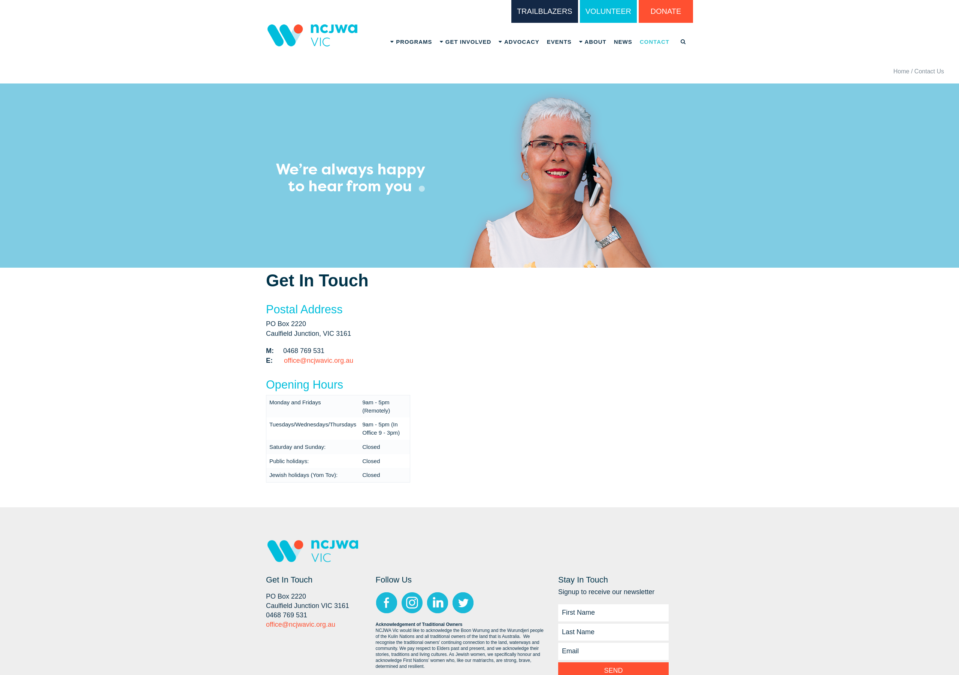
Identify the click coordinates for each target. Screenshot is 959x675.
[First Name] (613, 612)
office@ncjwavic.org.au (318, 360)
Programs (411, 42)
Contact (654, 42)
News (623, 42)
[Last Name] (613, 632)
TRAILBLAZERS (544, 11)
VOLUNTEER (608, 11)
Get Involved (465, 42)
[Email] (613, 651)
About (592, 42)
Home (901, 71)
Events (559, 42)
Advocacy (519, 42)
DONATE (666, 11)
